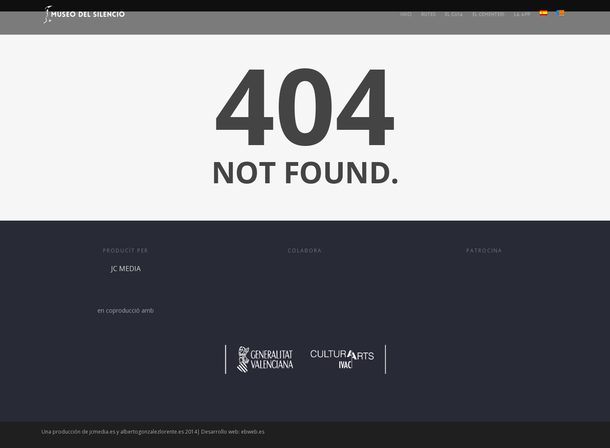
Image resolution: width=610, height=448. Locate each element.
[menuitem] (543, 19)
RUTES (428, 14)
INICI (406, 14)
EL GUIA (454, 14)
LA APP (522, 14)
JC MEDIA (126, 284)
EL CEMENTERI (488, 14)
